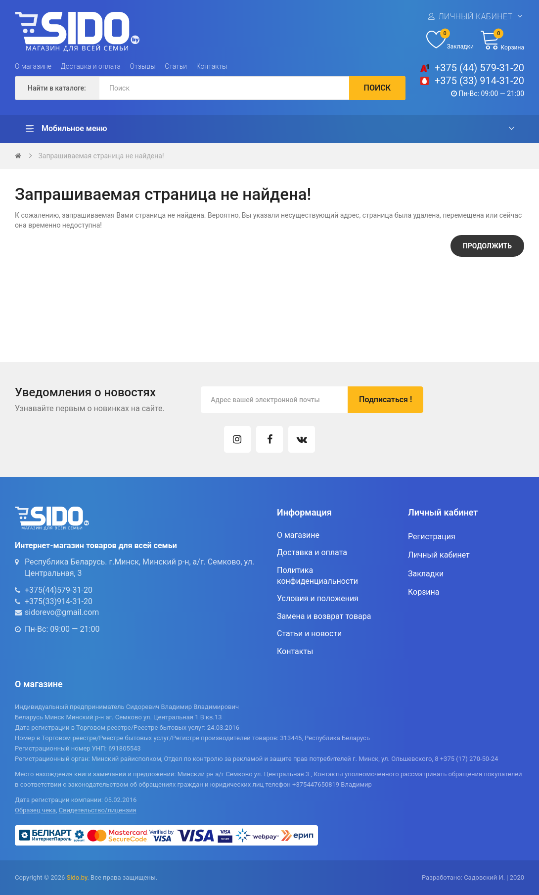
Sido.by (77, 877)
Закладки (426, 573)
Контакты (211, 66)
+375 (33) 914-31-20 (479, 81)
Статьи (176, 66)
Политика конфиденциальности (317, 575)
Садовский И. (484, 877)
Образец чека (35, 810)
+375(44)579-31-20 (58, 590)
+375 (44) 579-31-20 (479, 68)
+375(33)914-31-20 (58, 601)
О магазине (33, 66)
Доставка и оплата (91, 66)
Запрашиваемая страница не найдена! (101, 156)
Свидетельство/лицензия (97, 810)
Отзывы (143, 66)
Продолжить (487, 246)
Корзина (423, 592)
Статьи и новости (309, 633)
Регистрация (431, 536)
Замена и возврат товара (324, 616)
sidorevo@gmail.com (62, 612)
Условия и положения (318, 598)
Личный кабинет (475, 16)
